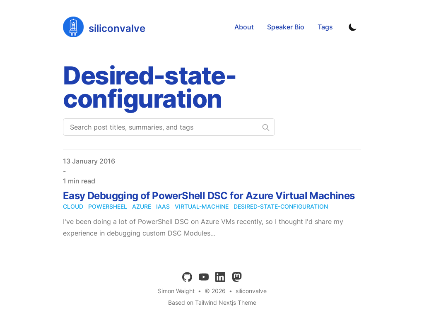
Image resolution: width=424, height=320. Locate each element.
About (244, 27)
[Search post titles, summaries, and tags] (169, 127)
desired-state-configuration (281, 206)
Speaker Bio (285, 27)
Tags (325, 27)
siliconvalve (251, 290)
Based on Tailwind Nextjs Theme (212, 302)
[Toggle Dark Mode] (352, 27)
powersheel (107, 206)
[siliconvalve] (104, 27)
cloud (73, 206)
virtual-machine (202, 206)
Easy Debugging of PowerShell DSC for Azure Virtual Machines (209, 196)
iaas (163, 206)
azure (141, 206)
